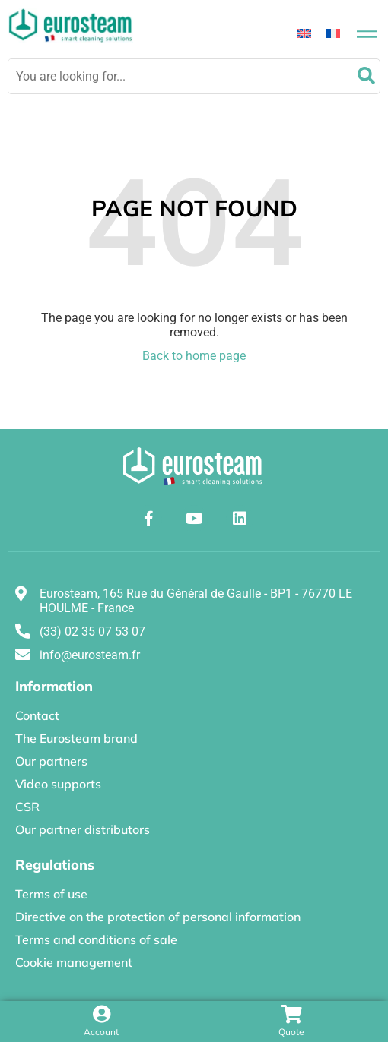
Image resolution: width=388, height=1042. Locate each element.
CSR (27, 806)
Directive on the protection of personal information (158, 916)
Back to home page (194, 356)
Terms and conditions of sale (96, 939)
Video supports (58, 783)
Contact (37, 715)
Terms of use (51, 893)
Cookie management (73, 962)
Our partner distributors (82, 829)
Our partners (51, 761)
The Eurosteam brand (76, 738)
